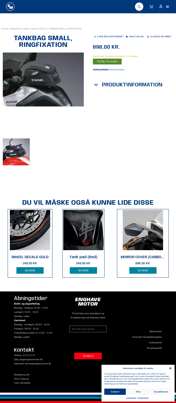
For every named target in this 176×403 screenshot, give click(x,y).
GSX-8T (43, 28)
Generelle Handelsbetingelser (147, 337)
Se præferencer (161, 392)
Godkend (115, 392)
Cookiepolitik (131, 398)
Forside (4, 28)
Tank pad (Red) (83, 257)
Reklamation (156, 331)
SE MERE (30, 270)
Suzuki (34, 28)
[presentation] (90, 342)
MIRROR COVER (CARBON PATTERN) (143, 257)
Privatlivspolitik (142, 398)
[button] (170, 368)
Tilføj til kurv (107, 61)
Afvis (138, 392)
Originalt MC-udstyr (19, 28)
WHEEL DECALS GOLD (30, 257)
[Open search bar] (139, 6)
